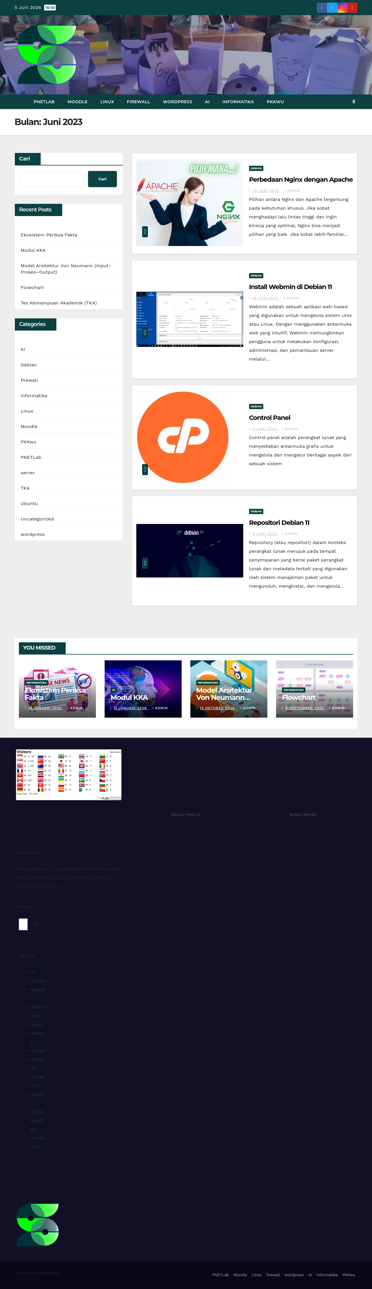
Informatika (238, 101)
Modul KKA (33, 250)
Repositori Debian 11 (279, 523)
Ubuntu (29, 503)
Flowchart (32, 287)
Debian (29, 365)
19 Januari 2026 (45, 708)
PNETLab (44, 101)
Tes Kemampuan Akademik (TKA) (59, 303)
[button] (354, 101)
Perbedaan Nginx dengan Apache (301, 179)
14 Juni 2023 (266, 298)
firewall (138, 101)
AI (207, 101)
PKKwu (275, 101)
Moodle (77, 101)
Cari (24, 159)
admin (292, 191)
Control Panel (269, 418)
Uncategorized (37, 519)
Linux (107, 101)
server (28, 472)
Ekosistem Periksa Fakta (49, 235)
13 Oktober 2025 (218, 708)
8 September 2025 (305, 708)
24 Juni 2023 (266, 191)
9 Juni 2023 (265, 429)
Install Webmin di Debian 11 (290, 287)
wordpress (177, 101)
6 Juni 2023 (265, 534)
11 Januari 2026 (131, 708)
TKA (25, 488)
